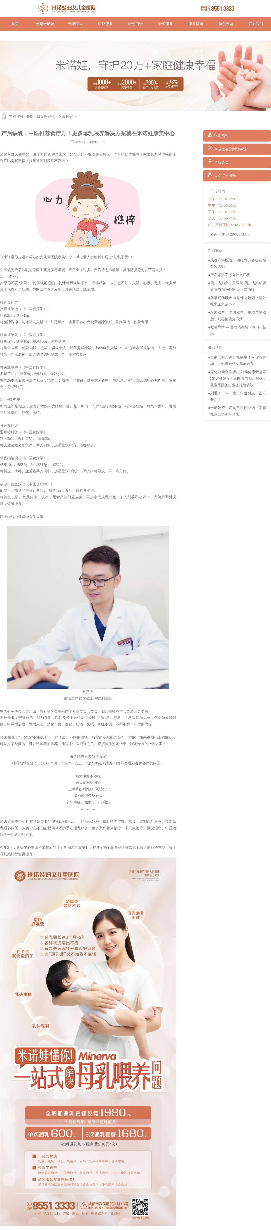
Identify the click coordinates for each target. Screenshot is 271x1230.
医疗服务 (105, 24)
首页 (15, 24)
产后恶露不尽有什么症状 (230, 275)
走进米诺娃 (45, 24)
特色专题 (226, 24)
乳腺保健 (65, 116)
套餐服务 (165, 24)
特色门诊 (135, 24)
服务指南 (196, 24)
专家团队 (75, 24)
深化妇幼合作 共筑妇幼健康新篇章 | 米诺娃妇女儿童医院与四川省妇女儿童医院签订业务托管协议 (238, 378)
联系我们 (256, 24)
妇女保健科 (46, 116)
